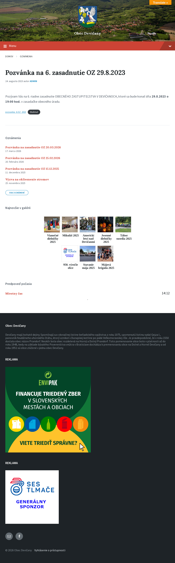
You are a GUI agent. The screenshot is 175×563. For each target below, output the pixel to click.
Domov (9, 56)
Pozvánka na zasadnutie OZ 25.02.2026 (32, 158)
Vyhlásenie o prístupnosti (49, 550)
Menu (87, 46)
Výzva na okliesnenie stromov (27, 179)
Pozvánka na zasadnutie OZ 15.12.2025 (32, 168)
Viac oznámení (17, 192)
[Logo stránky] (88, 27)
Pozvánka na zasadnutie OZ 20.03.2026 (33, 147)
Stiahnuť (34, 112)
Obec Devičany (87, 33)
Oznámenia (26, 56)
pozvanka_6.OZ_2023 (15, 112)
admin (33, 81)
